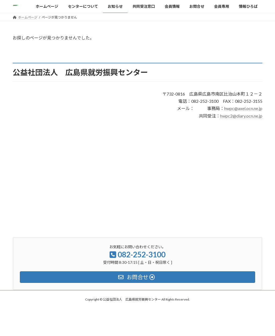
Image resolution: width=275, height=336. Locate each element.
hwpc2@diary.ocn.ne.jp (241, 115)
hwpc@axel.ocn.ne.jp (243, 108)
